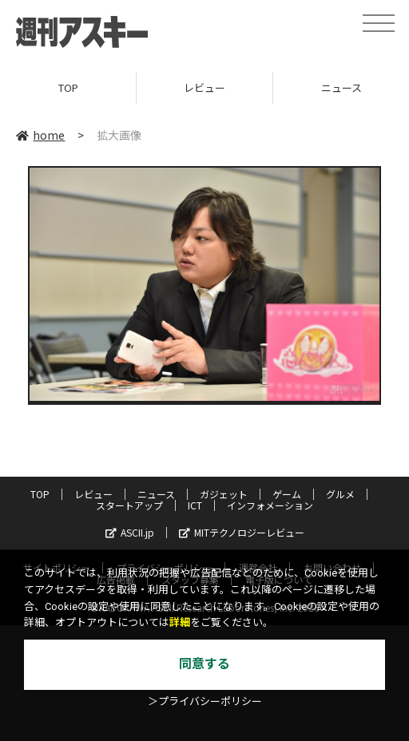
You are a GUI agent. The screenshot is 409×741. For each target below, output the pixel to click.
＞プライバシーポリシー (205, 701)
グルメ (340, 494)
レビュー (204, 87)
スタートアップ (129, 505)
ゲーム (286, 494)
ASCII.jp (129, 532)
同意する (204, 664)
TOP (68, 87)
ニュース (156, 494)
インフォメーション (270, 505)
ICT (195, 505)
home (40, 135)
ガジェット (224, 494)
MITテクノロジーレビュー (241, 532)
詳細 (179, 622)
